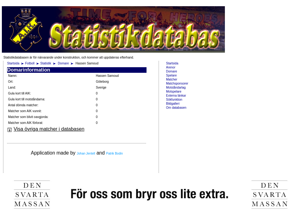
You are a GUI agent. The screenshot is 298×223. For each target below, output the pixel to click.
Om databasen (176, 107)
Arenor (170, 67)
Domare (64, 63)
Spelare (171, 75)
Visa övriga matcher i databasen (45, 129)
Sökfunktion (174, 99)
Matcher (171, 79)
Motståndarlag (176, 87)
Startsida (13, 63)
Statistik (45, 63)
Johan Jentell (86, 153)
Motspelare (173, 91)
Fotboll (29, 63)
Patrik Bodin (114, 153)
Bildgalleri (172, 103)
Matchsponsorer (177, 83)
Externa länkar (176, 95)
